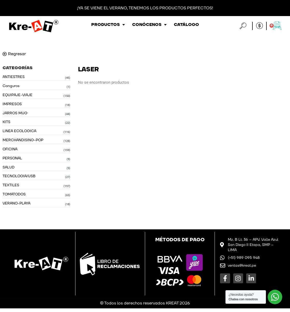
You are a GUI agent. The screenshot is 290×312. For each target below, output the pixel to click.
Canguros (11, 86)
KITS (6, 123)
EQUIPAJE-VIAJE (17, 95)
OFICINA (10, 150)
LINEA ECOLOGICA (19, 132)
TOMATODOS (14, 197)
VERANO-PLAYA (16, 206)
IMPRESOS (12, 104)
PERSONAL (12, 160)
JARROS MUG (15, 113)
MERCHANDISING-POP (23, 141)
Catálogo (186, 24)
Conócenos (149, 24)
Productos (108, 24)
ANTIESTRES (14, 76)
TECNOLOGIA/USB (19, 178)
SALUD (9, 169)
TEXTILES (11, 188)
